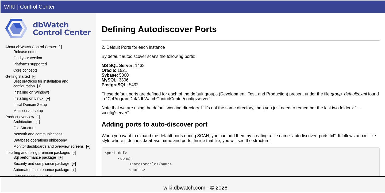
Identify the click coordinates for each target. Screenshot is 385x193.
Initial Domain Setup (30, 104)
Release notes (25, 52)
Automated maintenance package (41, 170)
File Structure (24, 128)
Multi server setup (28, 111)
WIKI (10, 7)
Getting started (17, 76)
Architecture (23, 122)
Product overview (19, 117)
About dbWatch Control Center (30, 47)
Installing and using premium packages (37, 152)
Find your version (27, 58)
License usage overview (33, 176)
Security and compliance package (41, 163)
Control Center (37, 7)
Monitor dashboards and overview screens (48, 146)
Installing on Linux (28, 98)
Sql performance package (34, 157)
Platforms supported (30, 64)
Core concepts (25, 70)
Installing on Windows (31, 92)
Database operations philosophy (40, 140)
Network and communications (38, 134)
